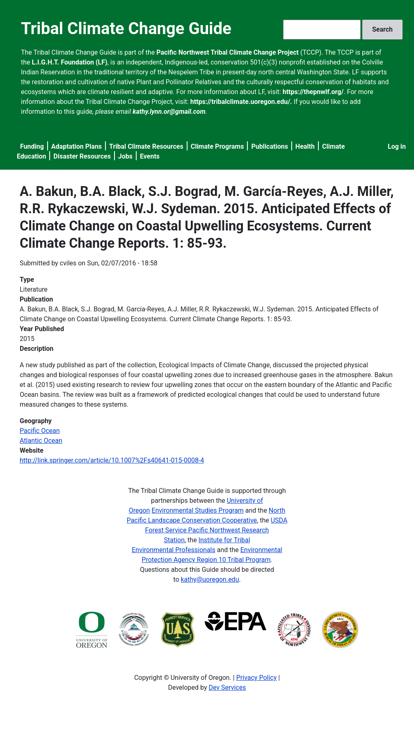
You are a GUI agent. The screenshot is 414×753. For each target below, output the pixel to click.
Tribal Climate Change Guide (126, 28)
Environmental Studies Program (197, 510)
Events (150, 156)
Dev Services (227, 687)
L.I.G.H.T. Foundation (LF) (70, 62)
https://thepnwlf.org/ (313, 92)
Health (305, 146)
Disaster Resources (82, 156)
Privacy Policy (256, 678)
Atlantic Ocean (41, 440)
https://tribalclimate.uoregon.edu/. (241, 102)
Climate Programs (217, 146)
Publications (269, 146)
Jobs (125, 156)
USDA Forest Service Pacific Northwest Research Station (216, 530)
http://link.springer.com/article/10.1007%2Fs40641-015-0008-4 (112, 460)
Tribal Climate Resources (146, 146)
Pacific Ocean (40, 431)
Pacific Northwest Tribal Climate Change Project (227, 52)
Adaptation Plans (76, 146)
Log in (397, 146)
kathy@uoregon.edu (210, 579)
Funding (32, 146)
